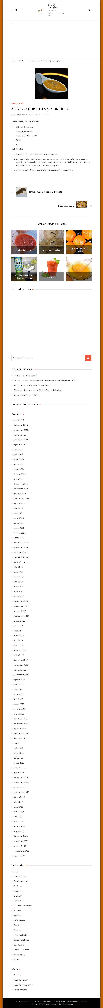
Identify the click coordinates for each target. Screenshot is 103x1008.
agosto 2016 (19, 444)
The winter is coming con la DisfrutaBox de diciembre (37, 390)
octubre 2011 (20, 728)
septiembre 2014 (21, 557)
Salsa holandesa (79, 277)
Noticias (17, 915)
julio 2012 (18, 684)
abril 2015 (18, 523)
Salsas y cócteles (17, 103)
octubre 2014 (20, 552)
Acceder (17, 975)
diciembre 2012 (21, 660)
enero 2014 (19, 596)
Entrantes (18, 895)
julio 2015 (18, 508)
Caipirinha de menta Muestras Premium (24, 276)
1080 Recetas (52, 6)
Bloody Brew (51, 277)
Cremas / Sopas (20, 876)
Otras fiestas (19, 920)
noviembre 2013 (21, 606)
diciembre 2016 (21, 425)
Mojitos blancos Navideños (25, 395)
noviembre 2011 (21, 723)
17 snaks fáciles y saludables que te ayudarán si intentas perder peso (44, 380)
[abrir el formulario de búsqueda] (89, 10)
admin (13, 115)
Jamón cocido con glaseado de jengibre (31, 385)
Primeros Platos (21, 935)
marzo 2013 (19, 645)
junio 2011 (18, 748)
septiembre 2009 (21, 851)
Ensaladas (18, 891)
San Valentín (19, 944)
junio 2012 (18, 689)
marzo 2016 (19, 469)
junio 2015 (18, 513)
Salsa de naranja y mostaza (79, 249)
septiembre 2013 (21, 616)
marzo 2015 (19, 528)
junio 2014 (18, 572)
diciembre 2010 (21, 777)
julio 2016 (18, 449)
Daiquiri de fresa (24, 250)
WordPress (51, 1004)
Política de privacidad (65, 1004)
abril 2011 (18, 758)
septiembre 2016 (21, 439)
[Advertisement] (51, 42)
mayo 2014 (19, 577)
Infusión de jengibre (51, 250)
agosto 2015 (19, 503)
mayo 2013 (19, 635)
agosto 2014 (19, 562)
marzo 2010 (19, 821)
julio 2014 (18, 567)
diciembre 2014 (21, 542)
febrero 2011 (20, 767)
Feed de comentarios (23, 985)
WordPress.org (20, 989)
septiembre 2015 (21, 498)
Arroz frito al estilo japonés (26, 375)
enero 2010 (19, 831)
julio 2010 (18, 802)
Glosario (17, 900)
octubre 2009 (20, 846)
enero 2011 (19, 772)
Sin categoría (19, 954)
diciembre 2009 (21, 836)
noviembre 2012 (21, 665)
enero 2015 (19, 537)
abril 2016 (18, 464)
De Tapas (18, 886)
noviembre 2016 (21, 430)
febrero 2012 (20, 709)
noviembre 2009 (21, 841)
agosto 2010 (19, 797)
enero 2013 (19, 655)
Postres (17, 930)
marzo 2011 (19, 762)
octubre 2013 (20, 611)
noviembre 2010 (21, 782)
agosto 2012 (19, 679)
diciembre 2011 (21, 718)
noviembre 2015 (21, 488)
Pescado (17, 925)
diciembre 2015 (21, 484)
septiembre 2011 (21, 733)
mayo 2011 (19, 753)
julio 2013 (18, 625)
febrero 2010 (20, 826)
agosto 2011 (19, 738)
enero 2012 (19, 714)
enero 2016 (19, 479)
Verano (17, 959)
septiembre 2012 (21, 674)
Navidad (17, 910)
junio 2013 (18, 630)
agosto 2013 (19, 621)
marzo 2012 (19, 704)
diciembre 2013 (21, 601)
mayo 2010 (19, 811)
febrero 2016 (20, 474)
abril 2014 (18, 581)
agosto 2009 (19, 855)
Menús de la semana (23, 905)
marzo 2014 (19, 586)
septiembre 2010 (21, 792)
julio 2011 (18, 743)
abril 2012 (18, 699)
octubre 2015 (20, 493)
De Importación (20, 881)
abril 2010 (18, 816)
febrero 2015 (20, 532)
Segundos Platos (21, 949)
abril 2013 (18, 640)
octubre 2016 (20, 435)
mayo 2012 (19, 694)
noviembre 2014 (21, 547)
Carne (16, 871)
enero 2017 (19, 420)
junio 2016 (18, 454)
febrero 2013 (20, 650)
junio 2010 (18, 806)
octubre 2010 (20, 787)
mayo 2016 (19, 459)
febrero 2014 (20, 591)
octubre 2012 (20, 669)
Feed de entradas (21, 980)
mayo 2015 (19, 518)
